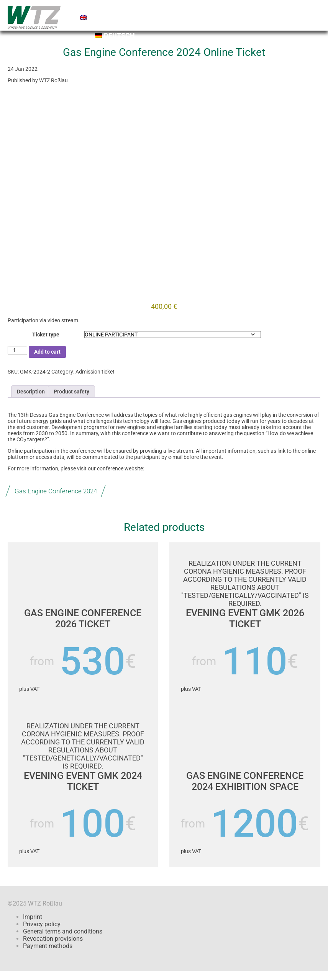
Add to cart (47, 352)
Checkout (207, 9)
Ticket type (45, 334)
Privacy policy (42, 924)
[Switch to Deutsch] (209, 37)
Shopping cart (146, 9)
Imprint (32, 916)
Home (93, 9)
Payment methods (47, 946)
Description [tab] (31, 391)
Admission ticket (95, 372)
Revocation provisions (53, 938)
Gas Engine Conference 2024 (56, 490)
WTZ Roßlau (53, 80)
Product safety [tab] (71, 391)
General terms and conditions (62, 931)
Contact (257, 9)
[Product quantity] (17, 350)
